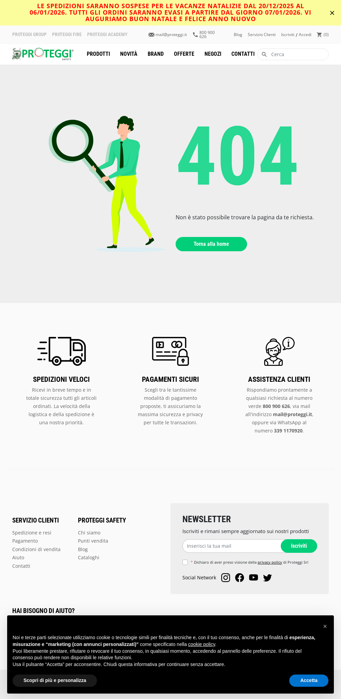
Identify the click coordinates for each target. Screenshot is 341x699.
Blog (238, 35)
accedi (305, 35)
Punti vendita (93, 541)
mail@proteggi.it (171, 35)
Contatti (243, 54)
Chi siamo (89, 532)
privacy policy (270, 562)
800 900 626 (207, 35)
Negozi (213, 54)
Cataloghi (88, 557)
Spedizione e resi (31, 532)
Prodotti (98, 54)
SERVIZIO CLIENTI (35, 520)
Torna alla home (211, 244)
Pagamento (25, 541)
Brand (156, 54)
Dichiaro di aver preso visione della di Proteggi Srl (249, 562)
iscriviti (287, 35)
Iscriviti (298, 546)
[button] (325, 626)
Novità (128, 54)
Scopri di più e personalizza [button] (54, 680)
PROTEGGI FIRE (67, 34)
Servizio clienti (262, 35)
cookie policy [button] (201, 644)
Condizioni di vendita (36, 549)
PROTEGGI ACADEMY (107, 34)
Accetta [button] (309, 680)
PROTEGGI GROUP (29, 34)
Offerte (184, 54)
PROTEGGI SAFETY (102, 520)
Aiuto (18, 557)
